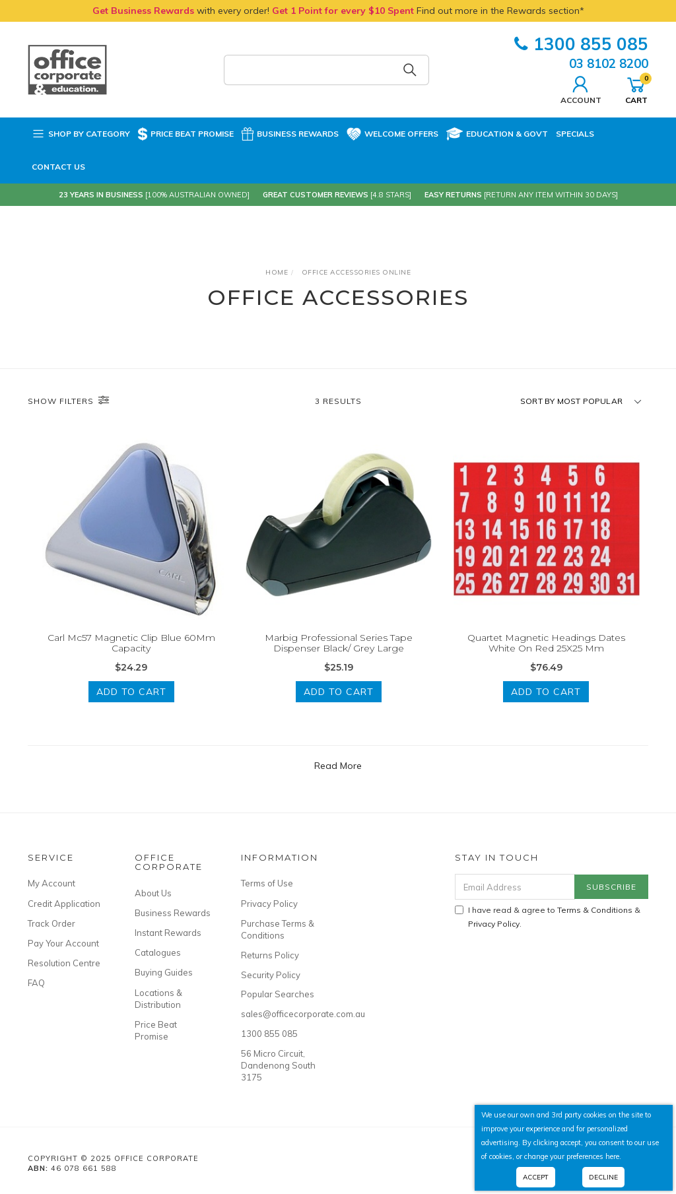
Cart (636, 88)
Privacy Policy (269, 903)
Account (580, 88)
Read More (338, 766)
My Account (51, 883)
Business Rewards (290, 134)
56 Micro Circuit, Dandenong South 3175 (278, 1065)
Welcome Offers (392, 134)
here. (613, 1156)
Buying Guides (164, 972)
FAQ (36, 983)
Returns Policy (270, 955)
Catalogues (158, 952)
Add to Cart (131, 692)
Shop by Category (81, 134)
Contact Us (58, 167)
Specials (575, 134)
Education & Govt (497, 134)
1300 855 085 (581, 44)
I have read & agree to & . (547, 917)
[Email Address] (515, 887)
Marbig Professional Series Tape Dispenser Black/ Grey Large (339, 643)
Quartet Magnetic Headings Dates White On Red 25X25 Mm (546, 643)
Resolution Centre (64, 963)
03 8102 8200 (608, 63)
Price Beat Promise (186, 134)
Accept (536, 1177)
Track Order (51, 923)
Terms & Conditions (594, 910)
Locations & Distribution (158, 998)
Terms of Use (267, 883)
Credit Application (64, 903)
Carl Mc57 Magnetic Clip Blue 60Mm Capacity (131, 643)
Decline (603, 1177)
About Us (153, 893)
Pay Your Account (63, 943)
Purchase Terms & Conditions (277, 929)
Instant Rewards (168, 932)
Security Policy (270, 975)
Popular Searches (277, 994)
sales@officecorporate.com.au (279, 1014)
